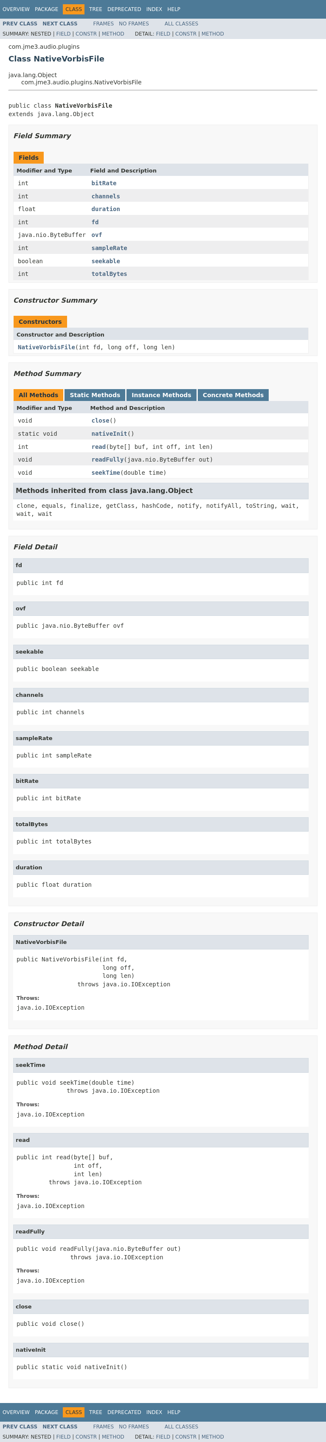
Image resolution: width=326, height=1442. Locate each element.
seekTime (106, 472)
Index (154, 9)
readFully (108, 459)
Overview (16, 9)
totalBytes (109, 273)
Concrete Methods (233, 395)
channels (106, 196)
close (101, 420)
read (99, 446)
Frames (103, 24)
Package (46, 9)
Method (113, 34)
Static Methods (95, 395)
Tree (95, 9)
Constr (86, 34)
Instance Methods (161, 395)
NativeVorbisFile (46, 347)
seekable (106, 261)
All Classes (181, 24)
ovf (97, 234)
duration (106, 209)
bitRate (104, 183)
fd (95, 222)
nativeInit (109, 433)
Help (173, 9)
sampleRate (109, 248)
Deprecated (124, 9)
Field (63, 34)
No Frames (134, 24)
